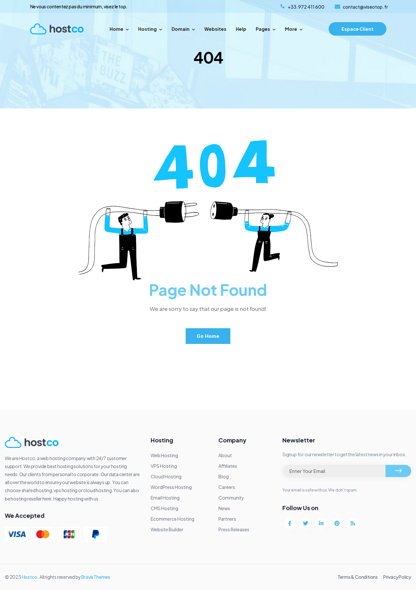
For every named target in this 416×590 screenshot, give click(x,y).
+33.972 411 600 (306, 7)
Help (241, 29)
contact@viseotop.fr (365, 7)
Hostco (29, 577)
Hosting (150, 29)
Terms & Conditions (358, 577)
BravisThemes (95, 577)
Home (119, 29)
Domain (183, 29)
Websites (215, 29)
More (294, 29)
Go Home (208, 336)
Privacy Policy (397, 577)
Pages (266, 29)
